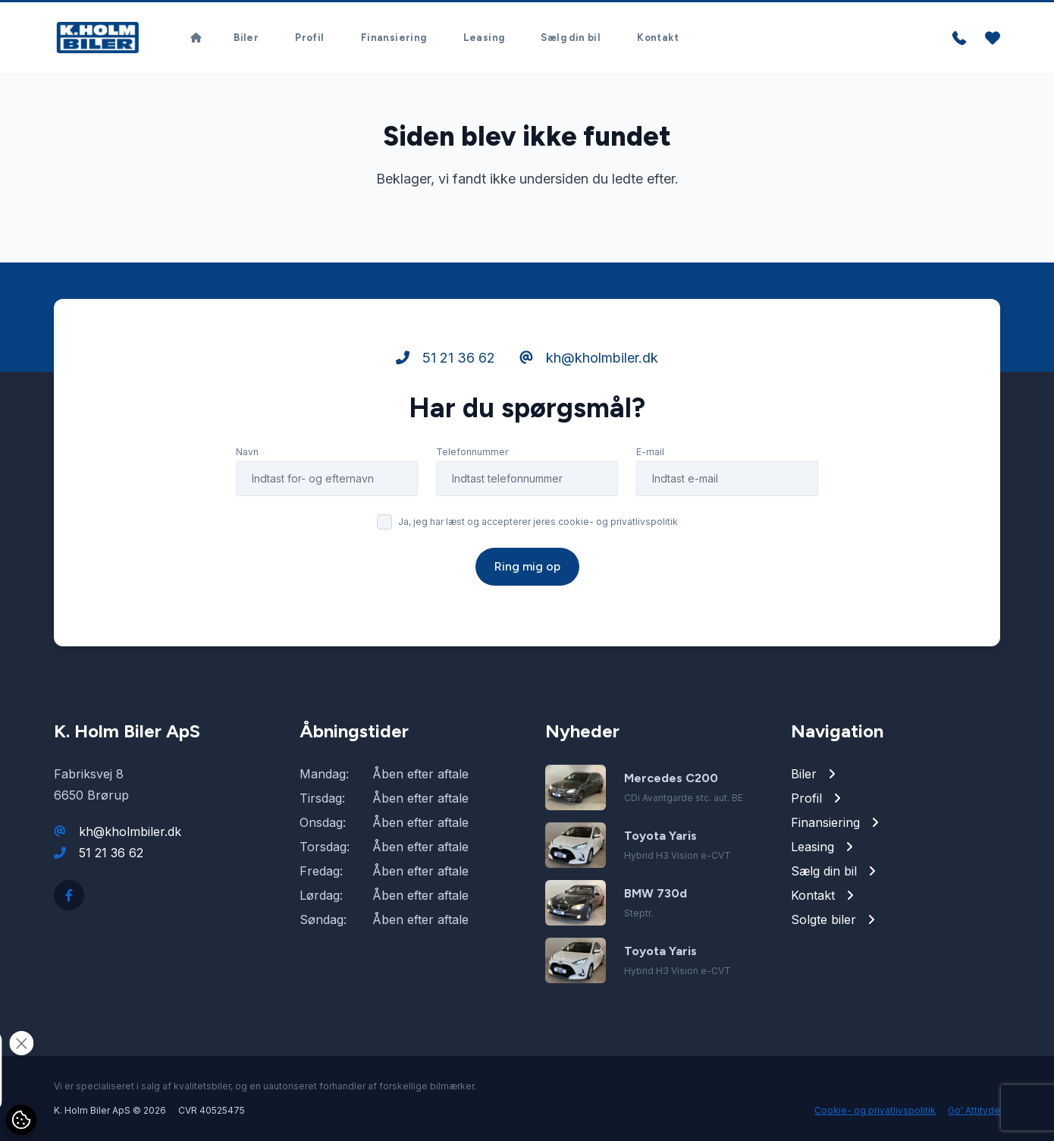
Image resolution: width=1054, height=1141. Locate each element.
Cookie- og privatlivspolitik (875, 1110)
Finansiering (394, 37)
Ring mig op (527, 566)
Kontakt (658, 37)
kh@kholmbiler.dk (588, 358)
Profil (309, 37)
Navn (247, 451)
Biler (246, 37)
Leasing (484, 37)
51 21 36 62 (445, 358)
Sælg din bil (571, 37)
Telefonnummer (472, 451)
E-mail (650, 451)
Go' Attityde (974, 1110)
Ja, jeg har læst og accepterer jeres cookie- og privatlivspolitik (538, 521)
